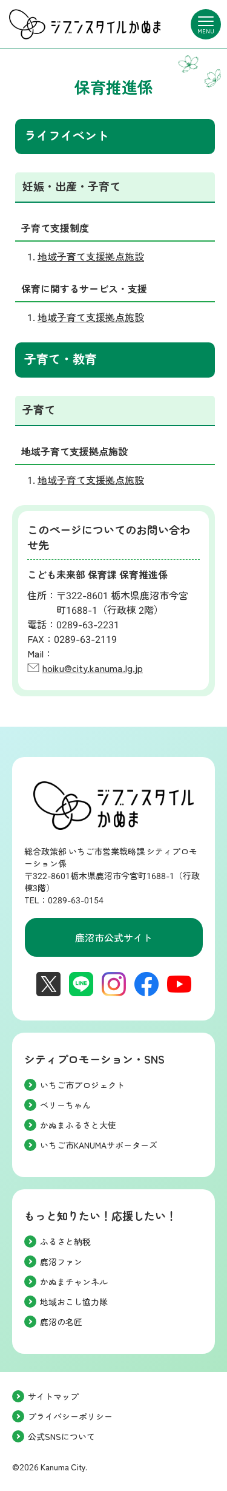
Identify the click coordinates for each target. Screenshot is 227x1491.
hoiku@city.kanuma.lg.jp (92, 668)
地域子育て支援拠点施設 (91, 257)
